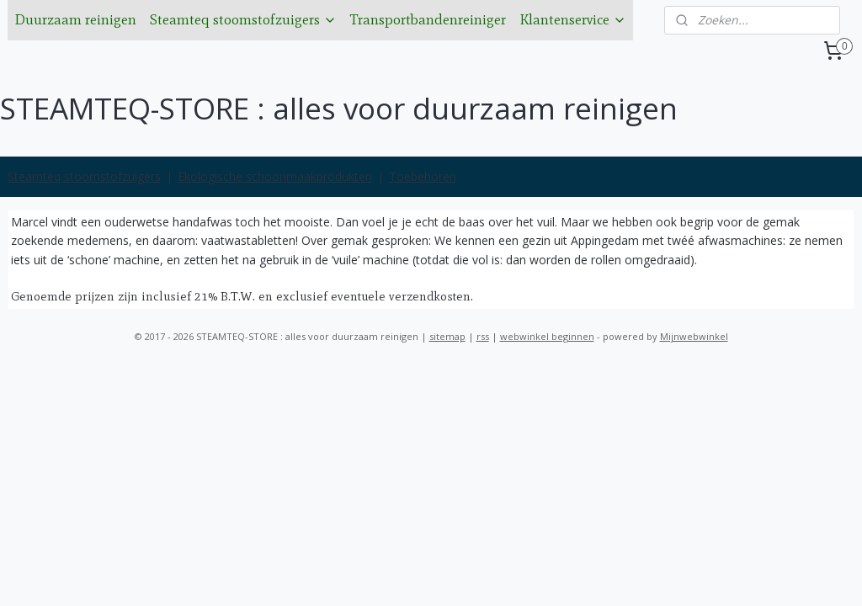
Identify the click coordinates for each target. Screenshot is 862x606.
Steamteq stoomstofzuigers (243, 19)
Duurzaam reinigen (75, 19)
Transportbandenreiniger (428, 19)
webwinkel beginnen (547, 336)
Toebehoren (422, 176)
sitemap (447, 336)
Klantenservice (572, 19)
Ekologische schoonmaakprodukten (275, 176)
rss (482, 336)
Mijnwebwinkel (694, 336)
